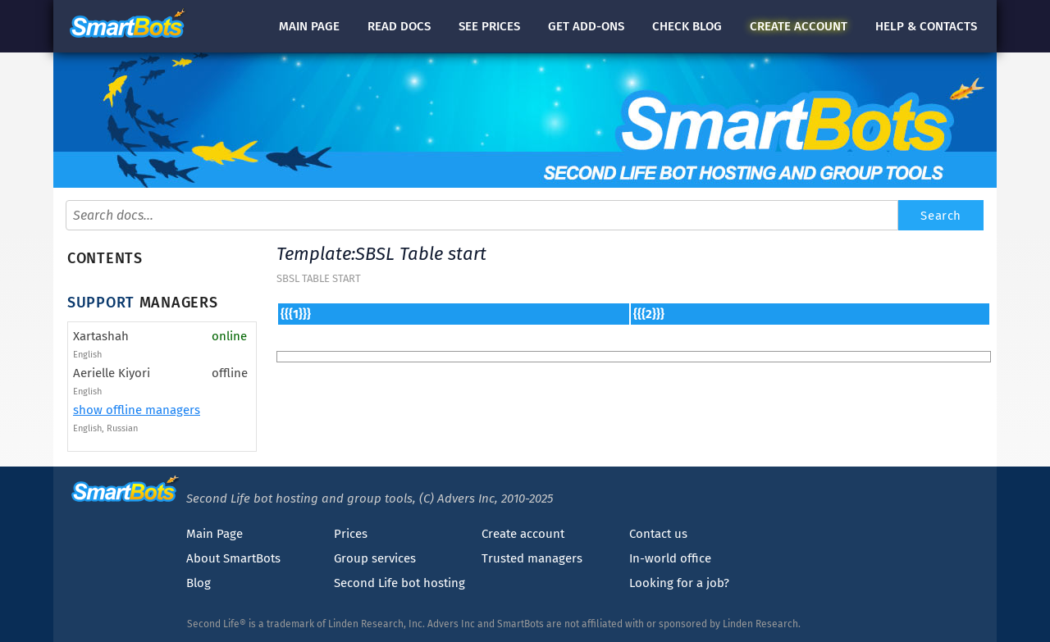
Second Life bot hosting (399, 583)
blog (687, 26)
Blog (198, 583)
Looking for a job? (679, 583)
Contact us (658, 533)
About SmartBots (233, 558)
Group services (375, 558)
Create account (523, 533)
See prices (489, 26)
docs (399, 26)
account (798, 26)
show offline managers (136, 410)
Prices (351, 533)
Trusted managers (532, 558)
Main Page (214, 533)
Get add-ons (586, 26)
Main (309, 26)
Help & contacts (926, 26)
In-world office (670, 558)
